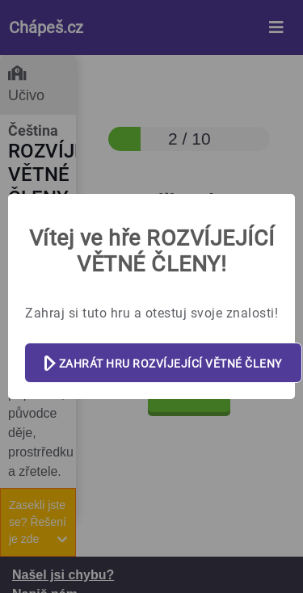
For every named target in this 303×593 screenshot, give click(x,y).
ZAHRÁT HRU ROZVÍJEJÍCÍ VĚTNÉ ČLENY (163, 363)
